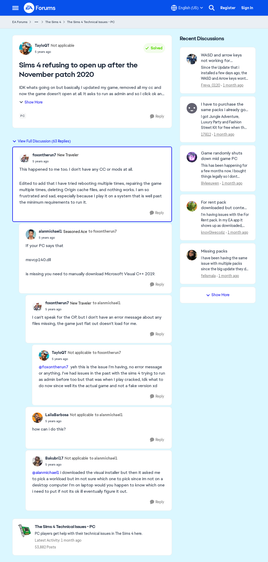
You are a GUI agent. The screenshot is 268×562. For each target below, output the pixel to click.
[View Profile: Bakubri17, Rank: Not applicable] (37, 461)
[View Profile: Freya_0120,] (192, 59)
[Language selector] (187, 8)
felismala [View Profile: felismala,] (208, 275)
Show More (31, 102)
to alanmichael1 (107, 303)
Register (228, 7)
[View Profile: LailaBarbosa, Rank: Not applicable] (37, 417)
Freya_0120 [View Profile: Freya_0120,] (210, 85)
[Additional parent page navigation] (36, 22)
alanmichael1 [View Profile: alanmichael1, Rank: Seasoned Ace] (50, 231)
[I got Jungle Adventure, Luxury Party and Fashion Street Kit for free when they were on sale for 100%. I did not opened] (225, 122)
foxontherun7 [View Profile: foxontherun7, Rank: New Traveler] (44, 155)
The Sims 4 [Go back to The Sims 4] (53, 22)
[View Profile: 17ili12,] (192, 108)
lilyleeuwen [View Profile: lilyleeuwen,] (210, 183)
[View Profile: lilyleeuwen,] (192, 157)
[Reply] (157, 116)
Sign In (247, 7)
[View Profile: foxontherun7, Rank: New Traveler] (24, 158)
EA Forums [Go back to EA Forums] (19, 22)
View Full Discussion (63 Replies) (41, 141)
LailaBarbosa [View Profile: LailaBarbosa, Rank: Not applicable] (57, 414)
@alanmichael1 (45, 472)
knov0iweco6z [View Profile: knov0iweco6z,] (213, 232)
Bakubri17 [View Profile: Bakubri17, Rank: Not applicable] (54, 458)
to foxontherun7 (102, 231)
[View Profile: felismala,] (192, 255)
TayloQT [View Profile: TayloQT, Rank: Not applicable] (42, 45)
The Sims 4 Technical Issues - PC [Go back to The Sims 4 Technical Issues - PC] (91, 22)
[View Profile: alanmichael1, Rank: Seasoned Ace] (31, 234)
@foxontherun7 (53, 367)
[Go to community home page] (40, 8)
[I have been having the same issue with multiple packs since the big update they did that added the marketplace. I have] (225, 263)
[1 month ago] (232, 85)
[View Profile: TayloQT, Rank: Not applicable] (25, 48)
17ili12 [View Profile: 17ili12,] (206, 134)
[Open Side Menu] (15, 8)
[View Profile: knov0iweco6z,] (192, 206)
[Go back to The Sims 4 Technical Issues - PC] (88, 527)
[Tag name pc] (22, 116)
